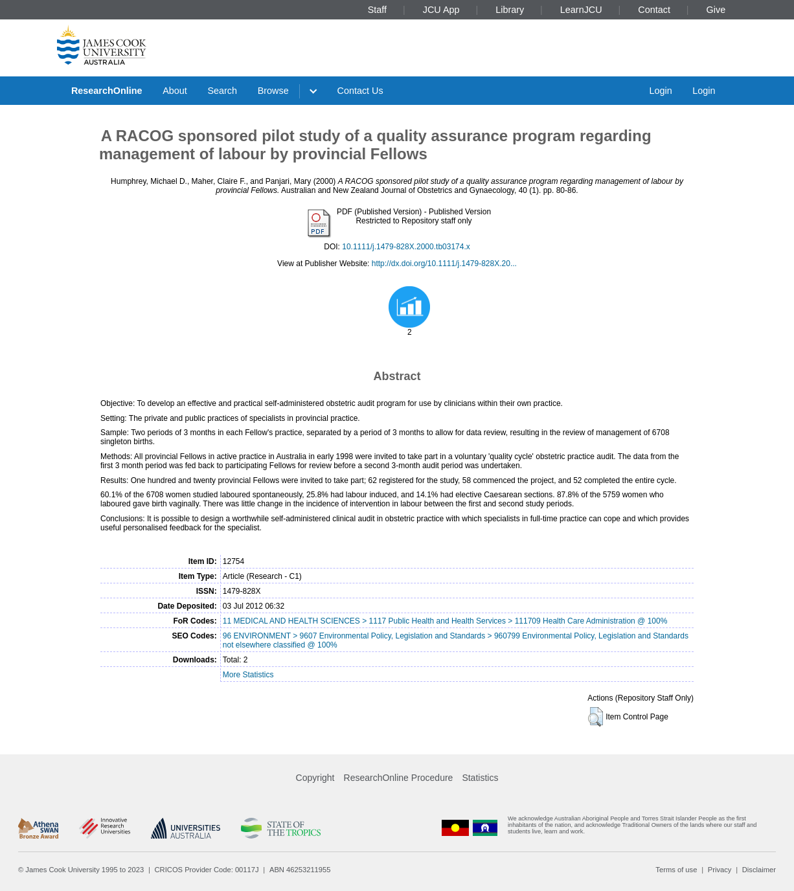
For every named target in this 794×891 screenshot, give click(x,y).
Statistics (480, 778)
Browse (273, 90)
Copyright (315, 778)
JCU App (441, 10)
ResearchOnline (106, 90)
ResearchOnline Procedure (398, 778)
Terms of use (676, 870)
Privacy (720, 870)
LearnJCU (581, 10)
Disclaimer (759, 870)
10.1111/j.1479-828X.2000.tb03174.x (406, 246)
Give (716, 10)
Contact (654, 10)
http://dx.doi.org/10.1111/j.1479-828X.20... (444, 263)
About (175, 90)
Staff (377, 10)
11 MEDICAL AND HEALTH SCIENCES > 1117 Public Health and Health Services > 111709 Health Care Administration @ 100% (445, 621)
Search (222, 90)
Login (660, 90)
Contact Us (360, 90)
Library (509, 10)
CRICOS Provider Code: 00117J (207, 870)
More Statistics (248, 674)
